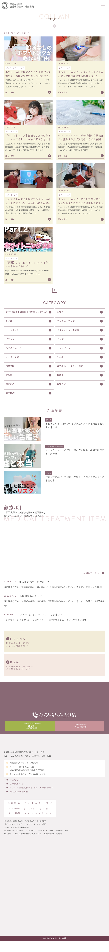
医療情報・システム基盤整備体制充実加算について (23, 834)
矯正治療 (10, 384)
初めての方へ (9, 824)
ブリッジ (10, 339)
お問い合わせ (9, 830)
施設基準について (62, 830)
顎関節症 (10, 393)
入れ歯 (60, 357)
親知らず (61, 384)
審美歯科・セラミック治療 (70, 366)
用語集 (60, 375)
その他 (9, 321)
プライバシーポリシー (45, 830)
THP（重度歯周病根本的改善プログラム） (27, 312)
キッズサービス (22, 824)
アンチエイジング (66, 321)
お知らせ (61, 312)
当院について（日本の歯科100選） (17, 827)
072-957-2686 (57, 715)
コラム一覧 (8, 33)
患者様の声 (30, 821)
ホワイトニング (13, 348)
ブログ (60, 339)
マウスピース (63, 348)
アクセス (20, 830)
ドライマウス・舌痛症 (68, 330)
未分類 (9, 375)
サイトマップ (30, 830)
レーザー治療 (12, 357)
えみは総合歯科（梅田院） (53, 834)
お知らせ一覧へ (91, 573)
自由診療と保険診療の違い (14, 821)
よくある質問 (41, 821)
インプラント (12, 330)
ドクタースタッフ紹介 (38, 824)
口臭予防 (10, 366)
